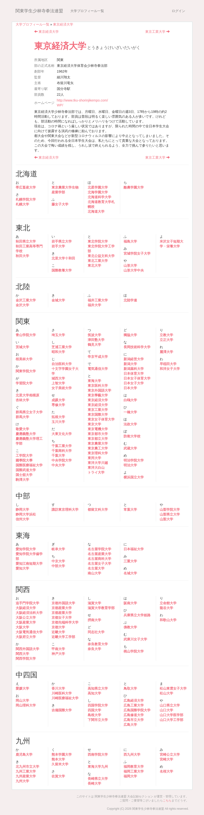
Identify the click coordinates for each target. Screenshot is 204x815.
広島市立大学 (134, 720)
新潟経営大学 (134, 359)
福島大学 (130, 241)
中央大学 (58, 465)
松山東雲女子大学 (173, 688)
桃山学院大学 (134, 651)
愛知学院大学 (26, 549)
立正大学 (166, 340)
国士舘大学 (24, 475)
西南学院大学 (98, 754)
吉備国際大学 (62, 710)
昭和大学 (58, 352)
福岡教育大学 (134, 766)
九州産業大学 (26, 776)
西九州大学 (132, 754)
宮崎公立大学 (170, 754)
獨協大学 (130, 335)
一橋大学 (130, 412)
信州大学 (22, 519)
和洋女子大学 (170, 369)
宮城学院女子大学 (137, 253)
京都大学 (58, 627)
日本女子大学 (134, 383)
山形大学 (130, 265)
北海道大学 (96, 211)
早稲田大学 (168, 364)
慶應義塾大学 (26, 434)
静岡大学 (22, 509)
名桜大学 (166, 771)
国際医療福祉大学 (29, 465)
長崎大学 (94, 783)
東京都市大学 (98, 434)
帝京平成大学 (98, 357)
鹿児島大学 (24, 754)
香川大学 (58, 688)
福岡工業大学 (134, 771)
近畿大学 (58, 632)
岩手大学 (58, 246)
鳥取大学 (130, 688)
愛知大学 (22, 568)
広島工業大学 (134, 705)
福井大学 (94, 305)
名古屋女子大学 (99, 563)
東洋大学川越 (98, 463)
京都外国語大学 (63, 603)
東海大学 (94, 381)
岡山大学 (22, 700)
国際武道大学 (26, 470)
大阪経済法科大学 (29, 613)
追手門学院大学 (27, 603)
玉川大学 (58, 422)
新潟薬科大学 (134, 369)
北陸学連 (130, 300)
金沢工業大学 (26, 300)
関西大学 (22, 654)
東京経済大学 (63, 24)
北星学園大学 (98, 187)
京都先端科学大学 (65, 622)
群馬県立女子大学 (29, 412)
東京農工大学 (98, 448)
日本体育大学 (134, 373)
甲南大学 (58, 649)
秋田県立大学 (26, 241)
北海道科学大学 (99, 197)
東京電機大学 (98, 429)
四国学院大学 (98, 705)
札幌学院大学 (26, 199)
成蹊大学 (58, 400)
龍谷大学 (166, 608)
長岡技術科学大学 (137, 347)
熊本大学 (58, 759)
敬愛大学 (22, 429)
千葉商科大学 (62, 451)
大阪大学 (22, 627)
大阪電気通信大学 (29, 632)
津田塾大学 (96, 340)
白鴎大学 (130, 400)
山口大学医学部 (171, 715)
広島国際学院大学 (137, 710)
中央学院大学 (62, 460)
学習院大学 (24, 383)
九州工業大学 (26, 771)
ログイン (178, 11)
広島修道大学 (134, 715)
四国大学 (94, 710)
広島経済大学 (134, 700)
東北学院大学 (98, 241)
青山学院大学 (26, 335)
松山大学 (166, 693)
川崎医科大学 (62, 693)
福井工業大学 (98, 300)
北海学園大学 (98, 192)
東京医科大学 (98, 385)
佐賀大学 (58, 776)
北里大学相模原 (27, 395)
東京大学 (94, 424)
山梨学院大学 (170, 509)
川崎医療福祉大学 (65, 698)
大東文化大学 (62, 434)
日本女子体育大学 (137, 378)
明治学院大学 (134, 460)
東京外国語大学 (99, 390)
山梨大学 (166, 519)
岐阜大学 (58, 549)
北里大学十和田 (63, 258)
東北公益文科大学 (101, 256)
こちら (167, 800)
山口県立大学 (170, 705)
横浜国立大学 (134, 477)
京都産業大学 (62, 608)
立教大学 (166, 335)
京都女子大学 (62, 617)
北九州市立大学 (27, 766)
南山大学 (94, 573)
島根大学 (94, 715)
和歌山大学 (168, 620)
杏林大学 (22, 400)
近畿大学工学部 (63, 637)
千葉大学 (58, 455)
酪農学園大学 (134, 187)
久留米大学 (60, 764)
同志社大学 (96, 632)
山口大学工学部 (171, 720)
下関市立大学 (98, 720)
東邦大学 (94, 458)
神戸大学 (58, 654)
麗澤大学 (166, 352)
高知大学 (94, 693)
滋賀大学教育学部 (101, 608)
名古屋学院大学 (99, 549)
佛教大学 (130, 627)
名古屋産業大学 (99, 554)
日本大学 (130, 388)
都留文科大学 (98, 509)
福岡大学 (130, 776)
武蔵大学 (130, 448)
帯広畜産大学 (26, 187)
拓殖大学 (58, 417)
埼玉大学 (58, 335)
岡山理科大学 (26, 705)
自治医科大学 (62, 364)
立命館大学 (168, 603)
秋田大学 (22, 256)
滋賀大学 (94, 603)
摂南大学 (94, 620)
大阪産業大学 (26, 622)
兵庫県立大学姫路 (137, 615)
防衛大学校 (132, 436)
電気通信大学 (98, 369)
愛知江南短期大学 (29, 563)
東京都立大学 (98, 439)
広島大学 (130, 725)
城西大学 (58, 378)
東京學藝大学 (98, 395)
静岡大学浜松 (26, 514)
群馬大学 (22, 417)
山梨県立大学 (170, 514)
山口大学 (166, 710)
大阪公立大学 (26, 617)
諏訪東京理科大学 (65, 509)
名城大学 (130, 573)
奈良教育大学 (98, 644)
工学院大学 (24, 455)
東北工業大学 (98, 261)
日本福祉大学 (134, 549)
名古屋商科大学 (99, 559)
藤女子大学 (60, 204)
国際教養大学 (62, 270)
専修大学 (58, 405)
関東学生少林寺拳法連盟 (39, 10)
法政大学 (130, 424)
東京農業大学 (98, 443)
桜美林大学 (24, 359)
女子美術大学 (62, 388)
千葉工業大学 (62, 446)
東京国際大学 (98, 414)
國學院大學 (24, 460)
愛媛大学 (22, 688)
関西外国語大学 (27, 649)
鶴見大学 (94, 344)
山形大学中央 (134, 270)
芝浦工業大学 (62, 347)
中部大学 (58, 566)
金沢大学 (22, 305)
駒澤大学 (22, 480)
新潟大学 (130, 364)
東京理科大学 (98, 453)
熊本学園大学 (62, 754)
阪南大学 (130, 603)
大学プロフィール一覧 (87, 11)
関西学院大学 (26, 658)
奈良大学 (94, 649)
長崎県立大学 (98, 779)
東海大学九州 (98, 766)
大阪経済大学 (26, 608)
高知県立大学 (98, 688)
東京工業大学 (157, 32)
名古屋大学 (96, 568)
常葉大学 (130, 509)
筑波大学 (94, 335)
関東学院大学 (26, 371)
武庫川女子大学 (135, 639)
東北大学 (94, 265)
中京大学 (58, 561)
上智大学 (58, 383)
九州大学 (22, 781)
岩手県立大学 (62, 241)
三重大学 (130, 561)
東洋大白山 (96, 467)
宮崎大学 (166, 759)
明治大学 (130, 465)
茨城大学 (22, 347)
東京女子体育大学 (101, 419)
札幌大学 (22, 204)
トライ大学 (96, 472)
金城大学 (58, 300)
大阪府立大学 (26, 637)
